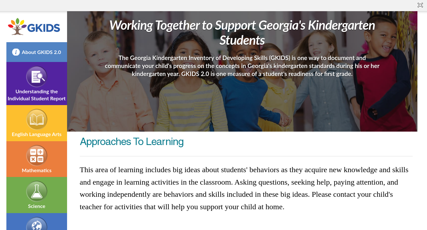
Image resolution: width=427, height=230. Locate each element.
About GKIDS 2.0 (41, 52)
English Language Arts (37, 134)
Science (36, 206)
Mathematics (36, 170)
